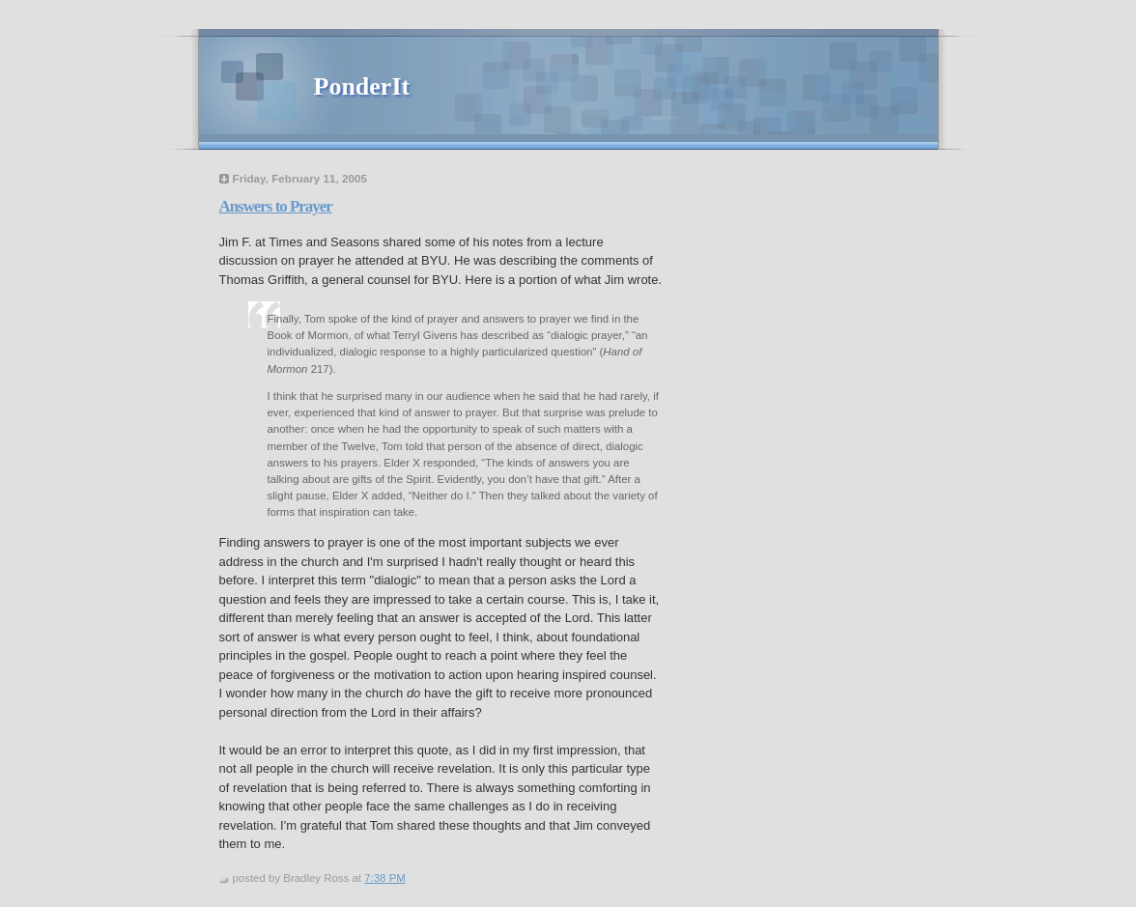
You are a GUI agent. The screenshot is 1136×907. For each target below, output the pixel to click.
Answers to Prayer (275, 206)
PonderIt (362, 86)
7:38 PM (385, 878)
